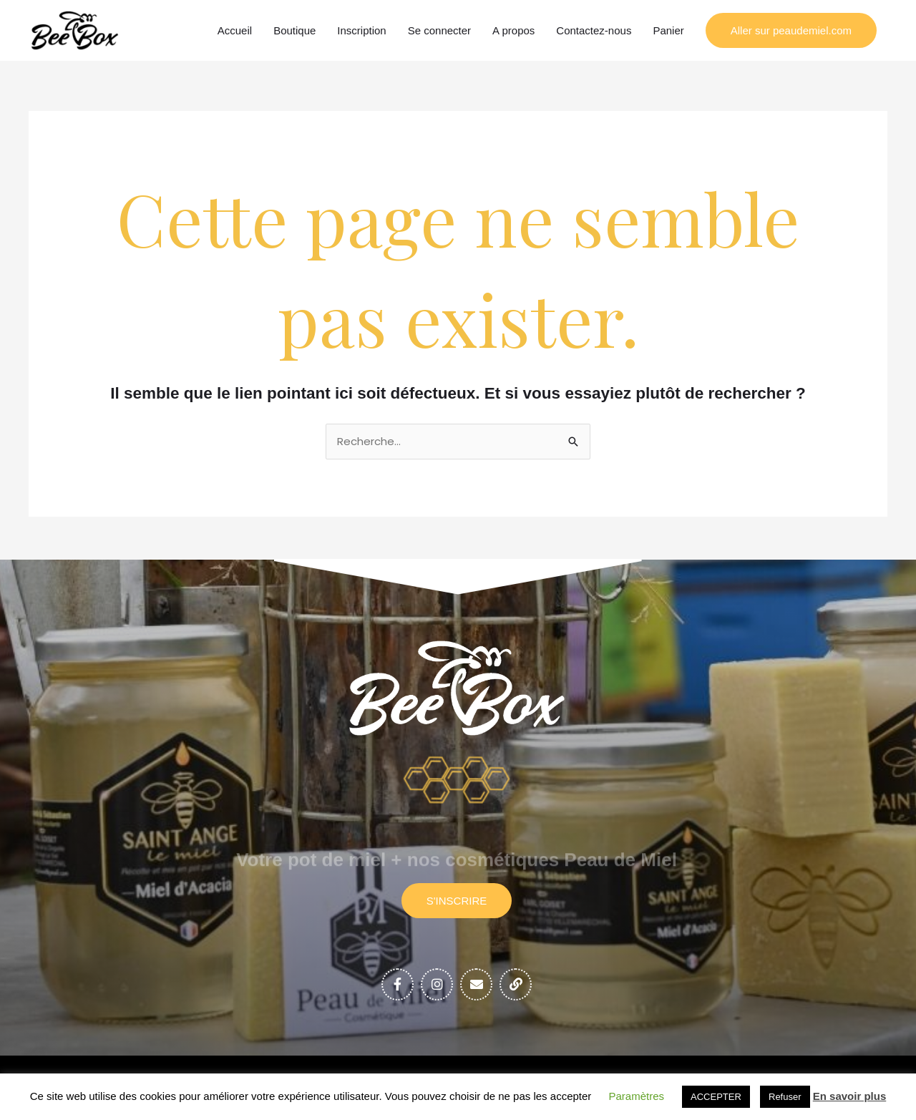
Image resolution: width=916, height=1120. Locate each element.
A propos (513, 30)
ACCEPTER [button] (716, 1096)
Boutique (294, 30)
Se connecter (439, 30)
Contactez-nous (593, 30)
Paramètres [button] (637, 1096)
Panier (668, 30)
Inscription (361, 30)
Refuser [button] (785, 1096)
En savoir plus (850, 1096)
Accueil (235, 30)
